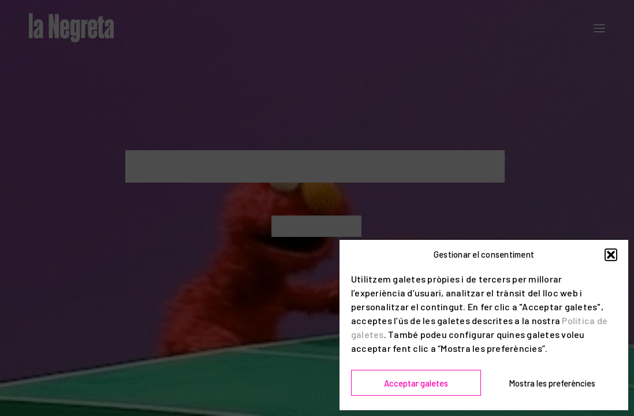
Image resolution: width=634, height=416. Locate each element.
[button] (611, 255)
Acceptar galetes (416, 383)
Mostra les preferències (552, 383)
